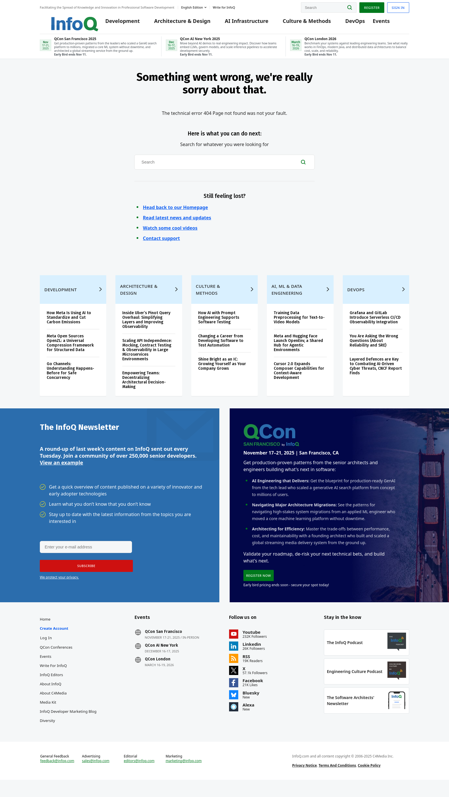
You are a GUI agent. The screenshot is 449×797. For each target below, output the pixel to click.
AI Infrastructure (242, 23)
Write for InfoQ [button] (224, 7)
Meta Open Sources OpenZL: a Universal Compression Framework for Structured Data (70, 351)
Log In (46, 650)
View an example (61, 472)
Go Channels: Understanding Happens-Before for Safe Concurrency (70, 379)
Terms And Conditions (337, 780)
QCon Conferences (56, 659)
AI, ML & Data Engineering (286, 298)
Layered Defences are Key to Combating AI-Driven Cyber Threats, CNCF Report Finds (376, 374)
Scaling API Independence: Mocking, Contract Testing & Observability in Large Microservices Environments (147, 358)
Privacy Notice (304, 780)
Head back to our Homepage (175, 213)
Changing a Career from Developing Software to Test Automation (220, 349)
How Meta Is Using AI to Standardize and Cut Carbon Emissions (69, 326)
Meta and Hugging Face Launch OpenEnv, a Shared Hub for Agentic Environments (298, 351)
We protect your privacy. (59, 588)
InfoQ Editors (51, 687)
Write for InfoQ (53, 677)
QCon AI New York (161, 658)
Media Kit (48, 714)
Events (377, 23)
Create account (54, 640)
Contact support (161, 244)
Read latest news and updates (177, 223)
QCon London (157, 671)
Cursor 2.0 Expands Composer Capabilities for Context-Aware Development (299, 379)
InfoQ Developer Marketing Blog (68, 723)
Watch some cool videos (170, 233)
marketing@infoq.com (184, 776)
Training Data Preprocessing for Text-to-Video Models (299, 326)
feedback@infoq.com (57, 776)
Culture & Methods (303, 23)
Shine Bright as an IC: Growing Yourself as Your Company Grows (222, 372)
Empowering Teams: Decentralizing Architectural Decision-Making (144, 388)
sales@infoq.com (95, 776)
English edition (192, 7)
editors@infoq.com (139, 776)
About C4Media (53, 705)
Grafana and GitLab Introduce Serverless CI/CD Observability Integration (375, 326)
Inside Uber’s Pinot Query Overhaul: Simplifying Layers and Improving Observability (146, 328)
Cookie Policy (369, 780)
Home (45, 631)
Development (118, 23)
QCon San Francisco (163, 644)
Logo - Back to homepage (63, 20)
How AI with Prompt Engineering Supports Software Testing (218, 326)
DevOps (351, 23)
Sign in (398, 7)
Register (371, 7)
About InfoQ (50, 696)
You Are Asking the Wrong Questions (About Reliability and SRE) (374, 349)
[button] (85, 577)
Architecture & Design (178, 23)
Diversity (47, 732)
